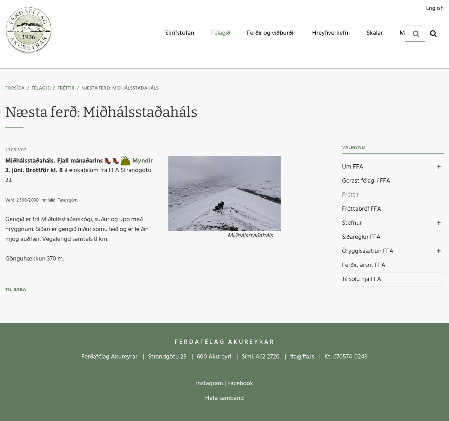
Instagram (209, 384)
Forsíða (15, 88)
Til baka (15, 290)
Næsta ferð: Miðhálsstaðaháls (120, 88)
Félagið (41, 88)
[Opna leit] (433, 33)
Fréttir (66, 88)
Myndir (142, 161)
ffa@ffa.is (302, 357)
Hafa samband (224, 398)
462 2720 (268, 357)
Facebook (240, 384)
